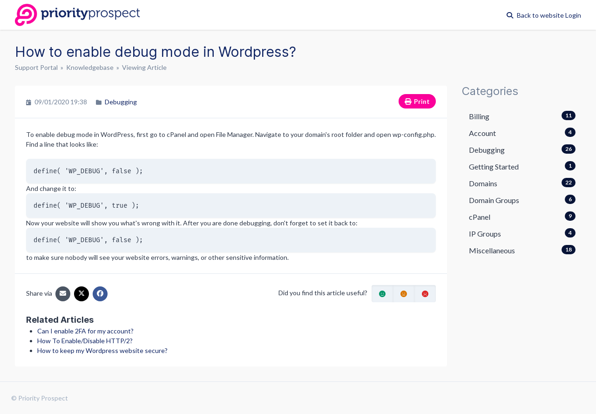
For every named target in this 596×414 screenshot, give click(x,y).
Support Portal (36, 67)
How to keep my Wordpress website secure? (102, 350)
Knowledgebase (90, 67)
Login (573, 15)
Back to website (541, 15)
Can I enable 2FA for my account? (85, 331)
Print (417, 101)
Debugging (121, 102)
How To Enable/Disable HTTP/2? (85, 341)
